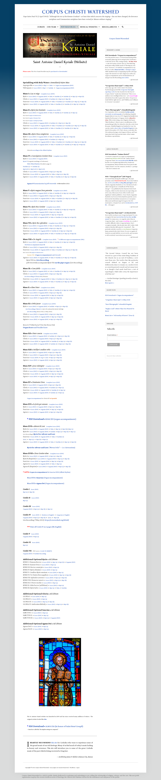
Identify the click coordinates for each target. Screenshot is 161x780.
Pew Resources (69, 27)
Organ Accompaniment (34, 398)
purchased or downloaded (59, 71)
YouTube (50, 88)
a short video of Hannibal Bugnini (123, 128)
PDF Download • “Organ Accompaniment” (119, 295)
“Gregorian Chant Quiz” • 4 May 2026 (117, 300)
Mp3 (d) (56, 517)
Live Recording (31, 311)
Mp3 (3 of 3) (42, 169)
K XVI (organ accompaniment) (52, 419)
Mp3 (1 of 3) (26, 169)
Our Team (53, 27)
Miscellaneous (111, 27)
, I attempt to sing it (125, 69)
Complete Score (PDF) (48, 94)
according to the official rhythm (42, 150)
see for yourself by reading (120, 182)
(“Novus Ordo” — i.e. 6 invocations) (51, 447)
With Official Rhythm (33, 164)
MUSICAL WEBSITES (90, 27)
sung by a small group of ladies (35, 120)
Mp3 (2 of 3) (34, 169)
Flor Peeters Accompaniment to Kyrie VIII (35, 244)
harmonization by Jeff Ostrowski (41, 183)
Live (25, 439)
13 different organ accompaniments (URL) (71, 239)
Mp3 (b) (81, 96)
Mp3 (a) (74, 96)
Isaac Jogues (53, 767)
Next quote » (109, 283)
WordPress (72, 767)
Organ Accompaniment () (64, 85)
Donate (41, 27)
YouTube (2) (67, 96)
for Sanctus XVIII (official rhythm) (50, 472)
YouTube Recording (40, 553)
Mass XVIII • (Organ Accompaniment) (45, 478)
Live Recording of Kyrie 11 (33, 309)
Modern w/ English (48, 515)
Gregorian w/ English (63, 515)
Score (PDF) (38, 85)
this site (54, 743)
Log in (77, 767)
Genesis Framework (63, 767)
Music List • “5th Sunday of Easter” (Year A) (119, 315)
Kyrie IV (25, 161)
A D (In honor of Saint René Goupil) (56, 726)
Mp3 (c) (71, 429)
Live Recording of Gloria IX (32, 276)
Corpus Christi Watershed (80, 12)
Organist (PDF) (42, 96)
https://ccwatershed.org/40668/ (57, 520)
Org (41, 357)
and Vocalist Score (35, 327)
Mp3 (45, 85)
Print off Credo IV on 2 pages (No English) (45, 527)
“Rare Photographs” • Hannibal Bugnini (118, 304)
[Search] (123, 27)
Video (51, 85)
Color (51, 271)
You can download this (124, 160)
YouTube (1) (58, 96)
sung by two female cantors (35, 115)
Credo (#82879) (46, 551)
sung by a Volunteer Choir (35, 118)
